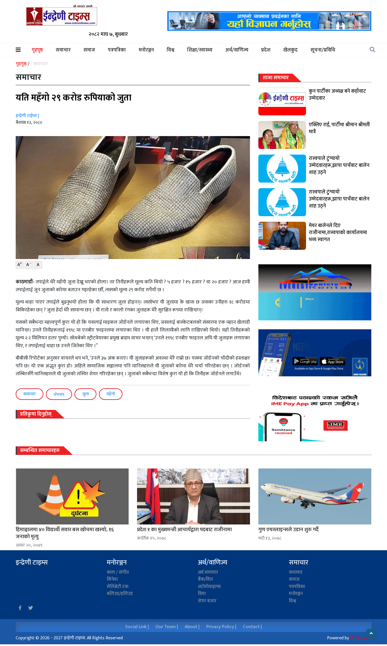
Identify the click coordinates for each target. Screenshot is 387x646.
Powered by (349, 638)
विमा (202, 594)
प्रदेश (265, 50)
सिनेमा (112, 579)
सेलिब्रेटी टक (117, 587)
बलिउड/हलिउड (120, 594)
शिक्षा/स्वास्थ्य (199, 50)
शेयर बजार (207, 601)
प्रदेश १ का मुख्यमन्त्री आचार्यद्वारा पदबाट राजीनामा (184, 529)
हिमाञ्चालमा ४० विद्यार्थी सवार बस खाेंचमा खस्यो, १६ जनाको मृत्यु (65, 533)
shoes (59, 394)
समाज (89, 50)
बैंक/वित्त (205, 579)
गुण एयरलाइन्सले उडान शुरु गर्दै (288, 529)
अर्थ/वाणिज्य (236, 50)
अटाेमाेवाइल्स (209, 587)
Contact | (252, 627)
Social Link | (137, 627)
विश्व (170, 50)
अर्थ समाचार (208, 572)
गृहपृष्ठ (40, 50)
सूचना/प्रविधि (322, 50)
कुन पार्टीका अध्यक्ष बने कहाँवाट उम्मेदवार (337, 94)
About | (192, 627)
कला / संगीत (118, 572)
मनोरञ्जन (146, 50)
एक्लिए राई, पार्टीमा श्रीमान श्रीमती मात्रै (339, 128)
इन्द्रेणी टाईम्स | (27, 116)
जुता (85, 394)
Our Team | (167, 627)
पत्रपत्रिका (117, 50)
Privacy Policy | (221, 627)
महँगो (110, 394)
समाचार (63, 50)
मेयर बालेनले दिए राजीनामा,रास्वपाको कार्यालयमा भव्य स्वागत (338, 232)
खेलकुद (290, 50)
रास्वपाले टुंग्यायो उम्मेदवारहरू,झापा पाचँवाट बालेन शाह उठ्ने (339, 165)
